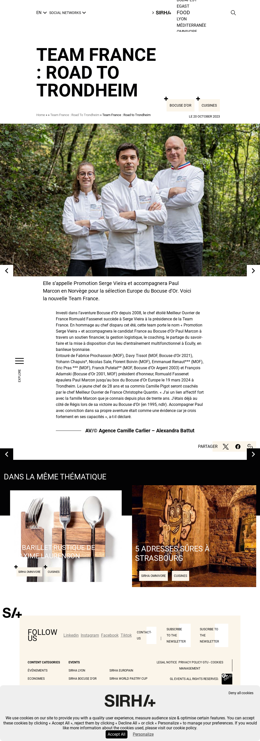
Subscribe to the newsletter (176, 635)
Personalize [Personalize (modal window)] (143, 734)
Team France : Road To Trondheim (74, 115)
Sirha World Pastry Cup (128, 678)
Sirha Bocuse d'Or (82, 678)
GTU (205, 662)
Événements (37, 670)
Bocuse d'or (180, 105)
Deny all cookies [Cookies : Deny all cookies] (241, 693)
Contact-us (144, 635)
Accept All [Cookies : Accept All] (116, 734)
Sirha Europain (121, 670)
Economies (36, 678)
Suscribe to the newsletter (209, 635)
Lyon (182, 19)
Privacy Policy (190, 662)
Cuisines (209, 105)
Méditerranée (191, 25)
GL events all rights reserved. (194, 679)
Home (40, 115)
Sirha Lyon (77, 670)
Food (183, 13)
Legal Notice (167, 662)
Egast (183, 6)
